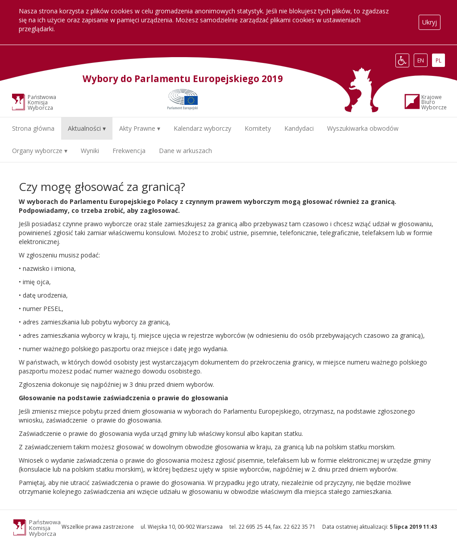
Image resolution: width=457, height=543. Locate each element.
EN (422, 60)
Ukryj (429, 22)
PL (440, 60)
